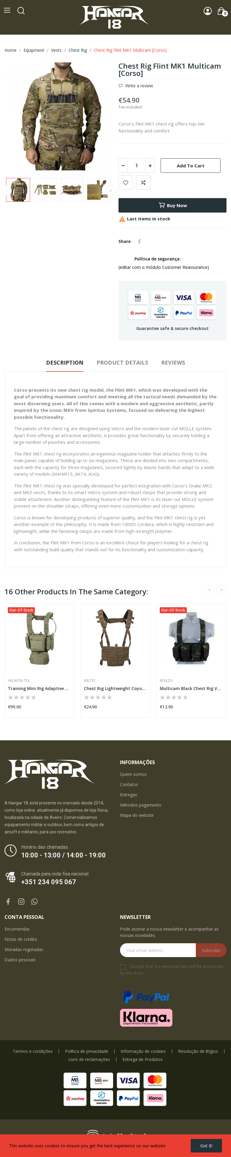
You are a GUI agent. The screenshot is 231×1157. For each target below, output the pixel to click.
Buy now (172, 205)
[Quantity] (137, 165)
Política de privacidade (86, 1051)
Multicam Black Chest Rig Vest (191, 688)
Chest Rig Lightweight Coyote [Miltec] (115, 688)
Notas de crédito (21, 939)
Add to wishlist (126, 182)
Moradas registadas (24, 949)
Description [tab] (64, 362)
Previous (7, 190)
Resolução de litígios (198, 1051)
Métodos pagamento (141, 805)
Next (110, 190)
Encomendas (17, 929)
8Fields (166, 681)
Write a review (138, 86)
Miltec (90, 681)
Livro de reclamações (89, 1059)
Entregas (128, 795)
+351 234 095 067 (48, 882)
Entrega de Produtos (142, 1059)
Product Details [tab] (122, 362)
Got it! (206, 1146)
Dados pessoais (20, 960)
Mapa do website (137, 815)
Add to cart (191, 166)
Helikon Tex (19, 681)
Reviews (173, 362)
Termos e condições (33, 1051)
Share (139, 241)
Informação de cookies (143, 1051)
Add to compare (143, 182)
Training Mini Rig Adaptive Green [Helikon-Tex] (39, 688)
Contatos (129, 784)
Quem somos (133, 774)
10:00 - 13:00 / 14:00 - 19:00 (63, 855)
